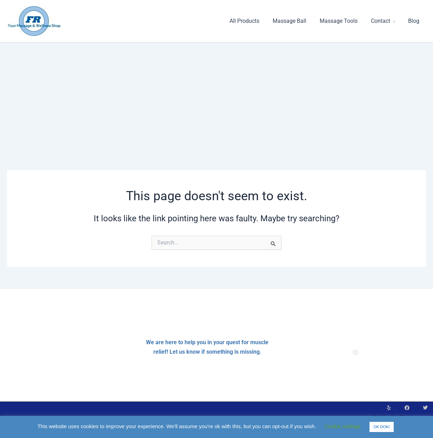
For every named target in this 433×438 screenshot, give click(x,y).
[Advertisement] (216, 95)
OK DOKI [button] (382, 427)
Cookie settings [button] (343, 426)
